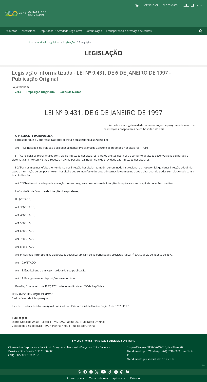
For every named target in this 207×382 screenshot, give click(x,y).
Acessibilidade (151, 5)
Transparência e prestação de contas (129, 31)
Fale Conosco (170, 5)
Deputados (46, 31)
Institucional (28, 31)
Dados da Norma (70, 92)
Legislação (69, 42)
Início (30, 42)
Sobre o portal (75, 378)
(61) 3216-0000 (171, 351)
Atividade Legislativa (69, 31)
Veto (18, 92)
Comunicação (94, 31)
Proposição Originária (40, 92)
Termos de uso (98, 378)
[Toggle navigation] (200, 31)
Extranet (135, 378)
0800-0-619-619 (156, 347)
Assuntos (11, 31)
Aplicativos (119, 378)
